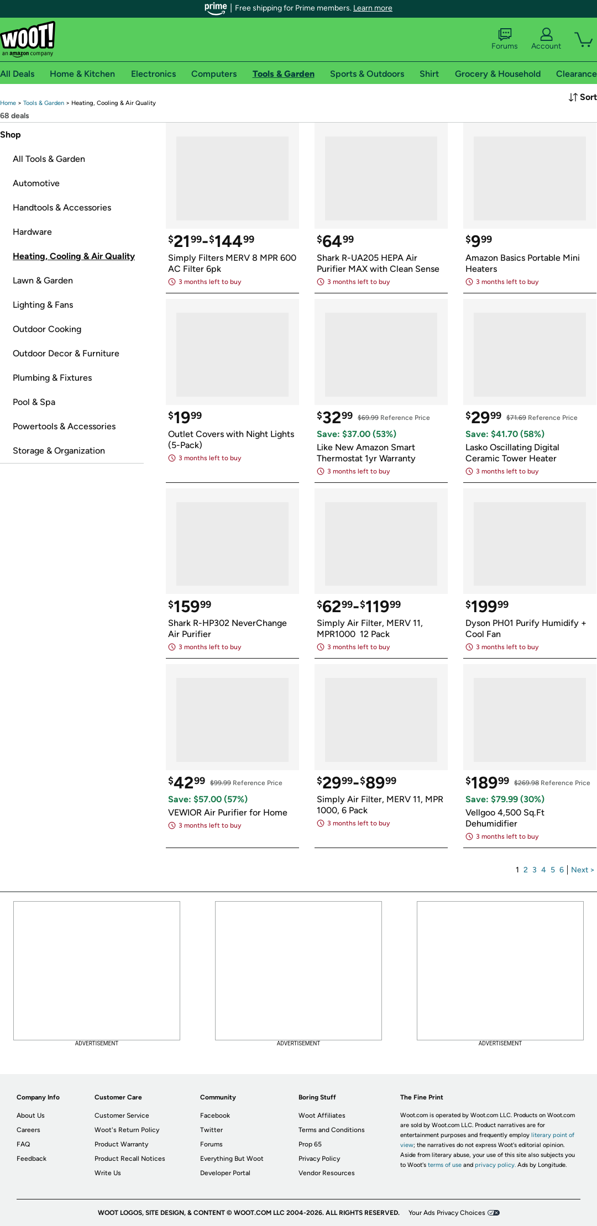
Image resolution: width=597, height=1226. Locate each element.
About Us (31, 1115)
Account (546, 39)
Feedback (31, 1158)
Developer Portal (225, 1173)
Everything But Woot (232, 1158)
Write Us (108, 1173)
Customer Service (122, 1115)
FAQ (23, 1144)
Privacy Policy (319, 1158)
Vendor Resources (326, 1173)
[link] (8, 103)
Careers (28, 1130)
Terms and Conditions (331, 1130)
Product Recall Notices (130, 1158)
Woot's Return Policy (127, 1130)
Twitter (211, 1130)
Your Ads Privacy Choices (447, 1213)
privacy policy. (495, 1165)
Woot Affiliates (321, 1115)
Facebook (215, 1115)
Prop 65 (310, 1144)
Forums (504, 39)
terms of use (445, 1165)
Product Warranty (121, 1144)
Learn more (372, 8)
